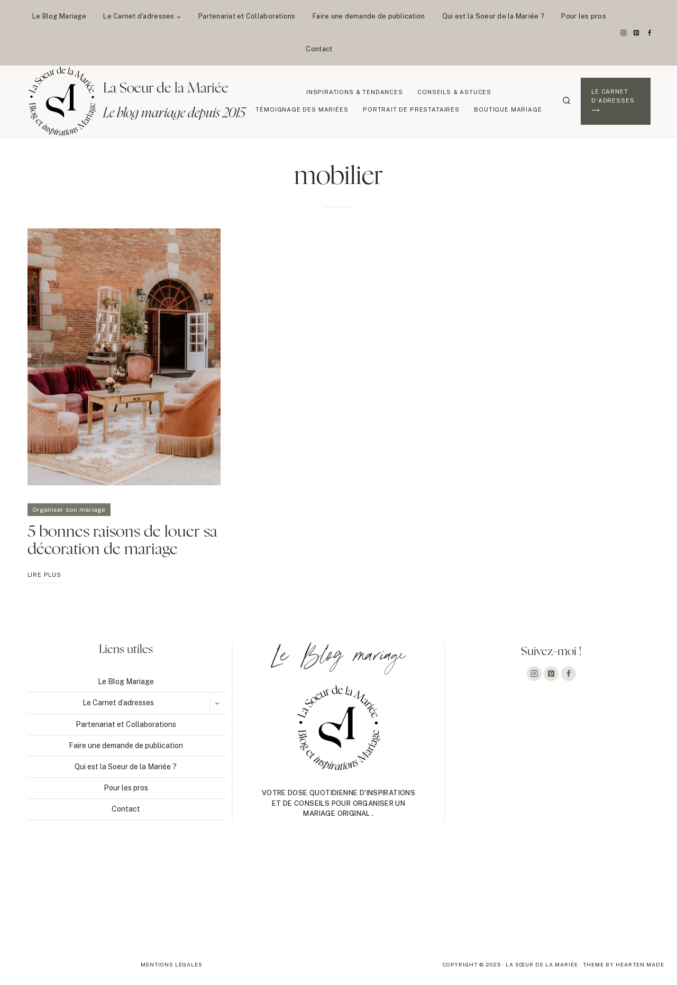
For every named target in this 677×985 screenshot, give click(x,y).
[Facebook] (649, 32)
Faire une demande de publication (369, 16)
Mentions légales (172, 964)
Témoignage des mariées (301, 109)
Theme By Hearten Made (623, 964)
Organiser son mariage (69, 509)
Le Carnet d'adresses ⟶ (612, 100)
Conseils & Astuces (454, 92)
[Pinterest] (636, 32)
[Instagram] (623, 32)
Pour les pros (583, 16)
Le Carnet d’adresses (118, 702)
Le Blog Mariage (59, 16)
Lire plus (44, 576)
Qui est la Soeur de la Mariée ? (493, 16)
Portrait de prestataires (411, 109)
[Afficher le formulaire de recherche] (566, 101)
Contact (319, 49)
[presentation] (124, 356)
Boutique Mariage (508, 109)
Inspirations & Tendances (354, 92)
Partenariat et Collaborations (247, 16)
